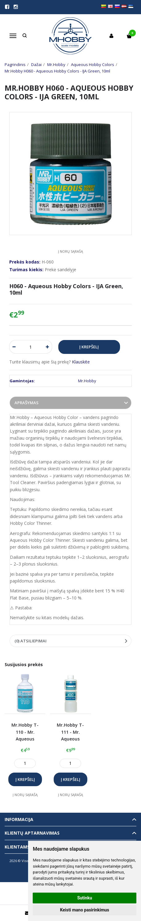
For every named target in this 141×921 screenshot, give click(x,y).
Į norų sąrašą (70, 251)
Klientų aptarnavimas (32, 833)
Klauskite (81, 362)
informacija (19, 819)
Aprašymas (27, 402)
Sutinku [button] (84, 897)
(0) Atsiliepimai (31, 641)
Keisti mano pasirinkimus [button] (84, 909)
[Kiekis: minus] (13, 347)
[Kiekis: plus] (47, 347)
